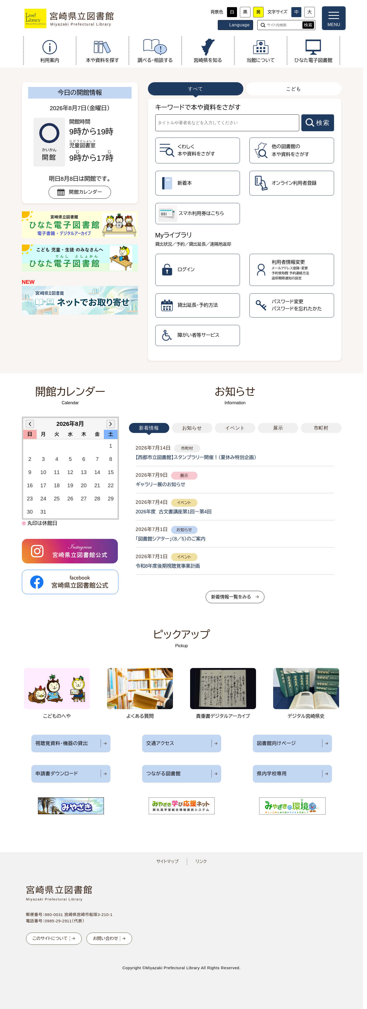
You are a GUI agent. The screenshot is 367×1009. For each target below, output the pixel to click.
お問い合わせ (105, 938)
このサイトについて (50, 938)
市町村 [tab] (321, 428)
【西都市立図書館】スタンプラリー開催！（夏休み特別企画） (196, 457)
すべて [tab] (195, 88)
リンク (201, 861)
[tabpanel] (244, 230)
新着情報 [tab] (149, 428)
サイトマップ (167, 861)
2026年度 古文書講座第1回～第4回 (174, 511)
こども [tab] (293, 88)
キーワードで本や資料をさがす (198, 107)
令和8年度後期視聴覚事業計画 (168, 566)
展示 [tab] (278, 428)
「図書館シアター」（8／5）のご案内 (171, 539)
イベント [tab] (235, 428)
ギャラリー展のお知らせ (160, 484)
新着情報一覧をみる (231, 596)
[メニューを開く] (334, 18)
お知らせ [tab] (192, 428)
